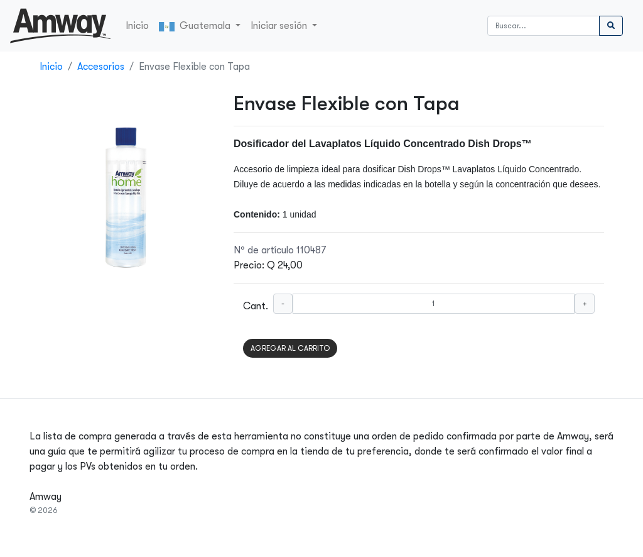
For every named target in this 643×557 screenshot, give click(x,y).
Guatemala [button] (196, 25)
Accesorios (100, 66)
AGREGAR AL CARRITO (290, 348)
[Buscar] (543, 26)
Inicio (137, 25)
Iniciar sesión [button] (280, 25)
